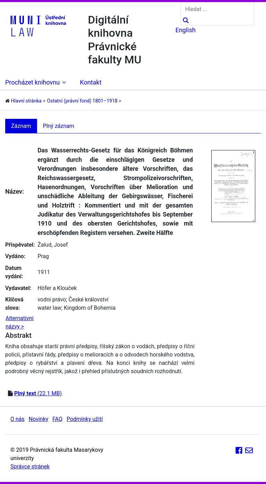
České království (88, 299)
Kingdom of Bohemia (90, 308)
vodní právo (51, 299)
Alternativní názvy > (20, 322)
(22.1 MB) (38, 393)
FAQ (57, 419)
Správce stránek (30, 466)
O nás (17, 419)
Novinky (38, 419)
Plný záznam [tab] (58, 126)
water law (49, 308)
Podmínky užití (84, 419)
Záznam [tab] (21, 126)
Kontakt (90, 82)
